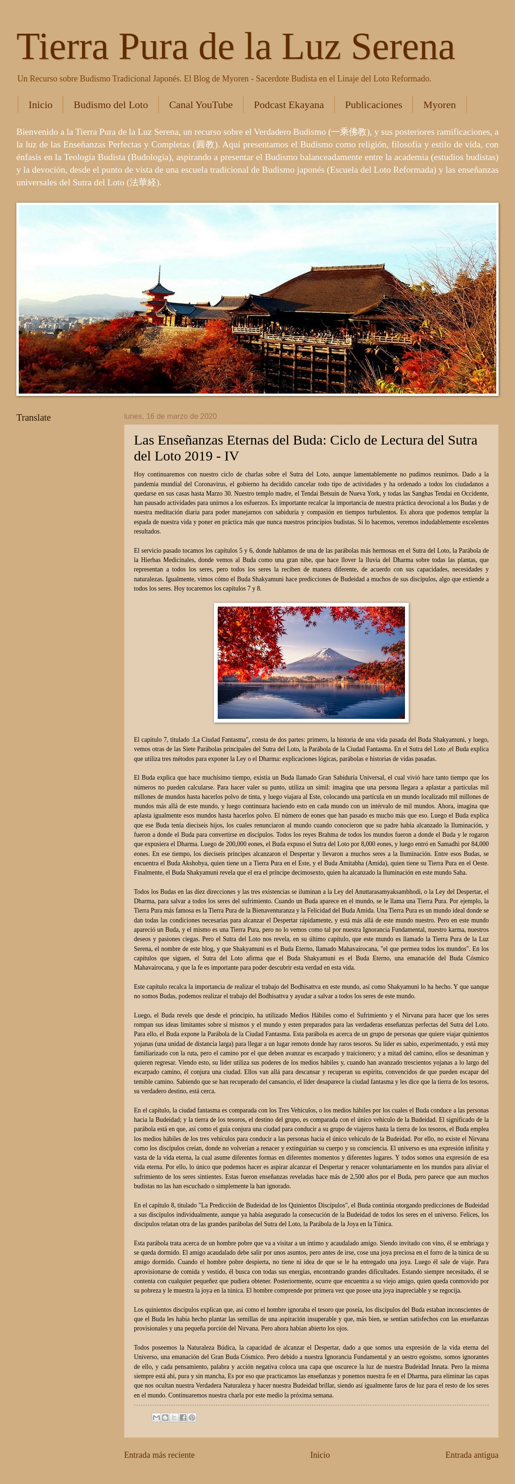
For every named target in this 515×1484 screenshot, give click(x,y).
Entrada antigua (472, 1455)
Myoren (439, 104)
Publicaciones (373, 104)
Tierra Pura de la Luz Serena (235, 46)
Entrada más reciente (159, 1455)
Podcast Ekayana (289, 104)
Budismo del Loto (111, 104)
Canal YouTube (201, 104)
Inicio (40, 104)
